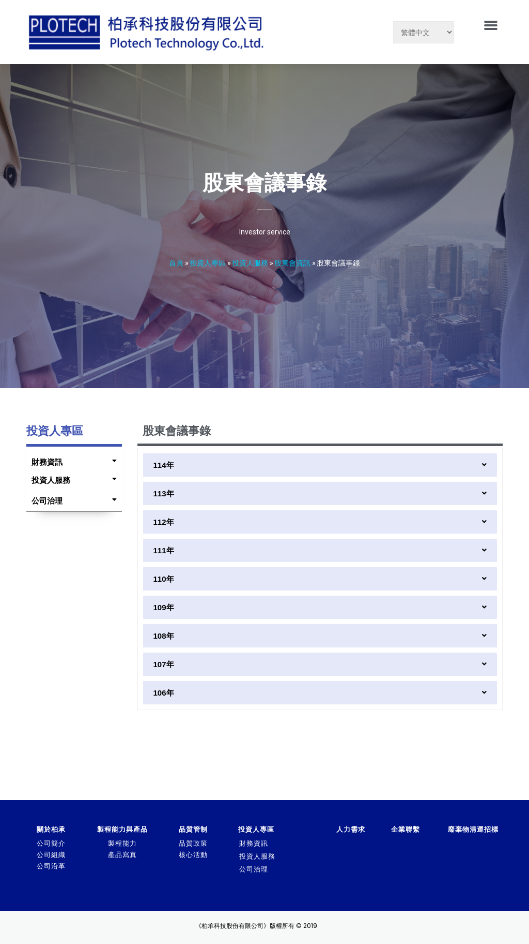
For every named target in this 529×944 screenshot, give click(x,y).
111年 (163, 550)
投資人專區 (208, 263)
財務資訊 (47, 462)
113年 (163, 493)
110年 (163, 578)
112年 (163, 522)
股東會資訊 (292, 263)
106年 (163, 692)
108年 (163, 635)
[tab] (71, 459)
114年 (163, 465)
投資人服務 (250, 263)
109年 (163, 607)
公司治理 (47, 500)
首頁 (176, 263)
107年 (163, 664)
